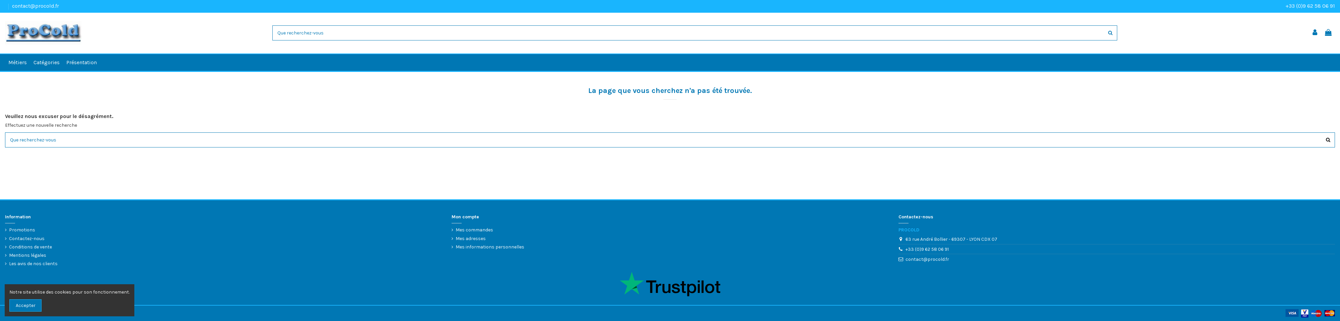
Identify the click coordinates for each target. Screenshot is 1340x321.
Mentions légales (27, 255)
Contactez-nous (27, 238)
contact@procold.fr (35, 6)
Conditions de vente (30, 247)
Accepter (26, 305)
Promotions (22, 230)
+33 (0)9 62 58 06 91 (1310, 6)
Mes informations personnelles (490, 247)
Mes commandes (474, 230)
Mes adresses (471, 238)
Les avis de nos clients (33, 263)
